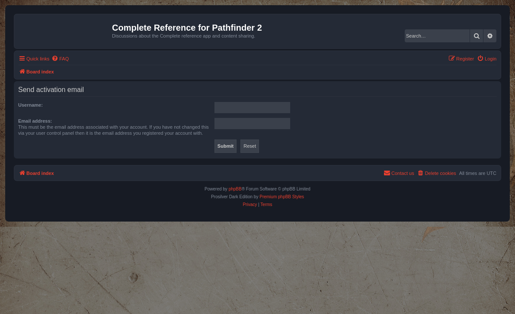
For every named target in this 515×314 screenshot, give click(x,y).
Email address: (35, 121)
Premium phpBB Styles (281, 196)
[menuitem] (60, 59)
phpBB (235, 189)
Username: (30, 105)
